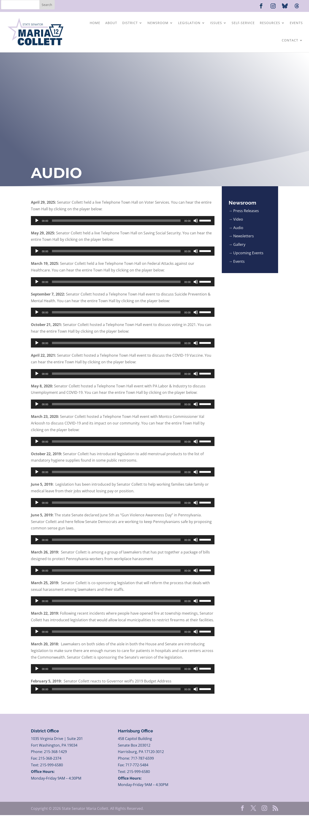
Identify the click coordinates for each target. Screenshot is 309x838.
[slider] (116, 220)
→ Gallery (237, 244)
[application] (122, 220)
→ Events (237, 261)
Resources (270, 23)
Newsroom (157, 23)
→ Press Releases (244, 210)
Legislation (189, 23)
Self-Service (243, 23)
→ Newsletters (241, 235)
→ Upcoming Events (246, 252)
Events (296, 23)
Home (95, 23)
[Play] (37, 220)
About (111, 23)
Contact (290, 40)
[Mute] (195, 220)
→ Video (236, 219)
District (130, 23)
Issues (216, 23)
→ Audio (236, 227)
